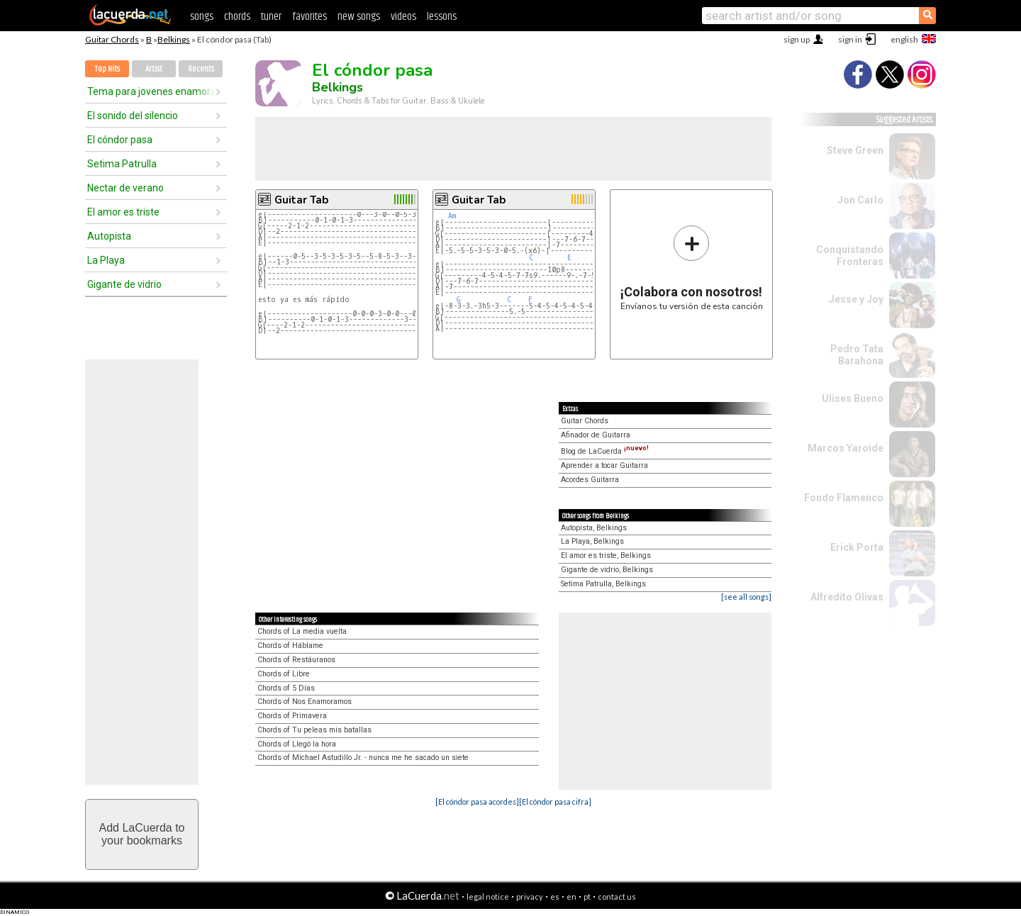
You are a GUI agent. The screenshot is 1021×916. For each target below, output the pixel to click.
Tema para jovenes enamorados (151, 91)
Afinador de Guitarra (595, 435)
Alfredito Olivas (846, 597)
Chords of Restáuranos (296, 659)
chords (237, 17)
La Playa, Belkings (592, 541)
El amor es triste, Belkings (606, 555)
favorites (309, 17)
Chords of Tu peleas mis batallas (314, 730)
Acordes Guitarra (590, 479)
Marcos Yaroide (845, 448)
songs (201, 17)
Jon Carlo (860, 200)
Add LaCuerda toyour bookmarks (142, 834)
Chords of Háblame (290, 645)
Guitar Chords (112, 39)
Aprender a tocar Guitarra (604, 465)
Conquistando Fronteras (849, 255)
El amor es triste (123, 212)
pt (587, 896)
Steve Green (855, 150)
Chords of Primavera (292, 715)
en (571, 896)
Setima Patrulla (122, 163)
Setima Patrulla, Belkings (603, 583)
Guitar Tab (301, 200)
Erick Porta (856, 547)
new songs (358, 17)
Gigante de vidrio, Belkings (607, 569)
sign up (796, 39)
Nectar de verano (125, 188)
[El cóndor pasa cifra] (555, 801)
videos (403, 17)
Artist (153, 69)
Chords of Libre (283, 673)
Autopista (109, 236)
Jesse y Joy (856, 299)
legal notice (488, 896)
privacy (529, 896)
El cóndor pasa (119, 139)
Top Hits (107, 69)
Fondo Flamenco (843, 497)
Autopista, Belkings (594, 527)
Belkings (173, 39)
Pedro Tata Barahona (856, 355)
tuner (271, 17)
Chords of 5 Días (286, 688)
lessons (442, 17)
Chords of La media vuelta (302, 631)
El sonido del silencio (132, 115)
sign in (850, 39)
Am (452, 215)
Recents (201, 69)
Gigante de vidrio (124, 284)
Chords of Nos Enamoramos (304, 701)
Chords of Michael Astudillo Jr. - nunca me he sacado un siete (363, 757)
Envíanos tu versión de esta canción (691, 267)
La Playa (106, 260)
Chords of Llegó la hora (296, 744)
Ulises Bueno (852, 398)
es (554, 896)
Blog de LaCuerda (605, 451)
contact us (617, 896)
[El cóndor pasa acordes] (477, 801)
